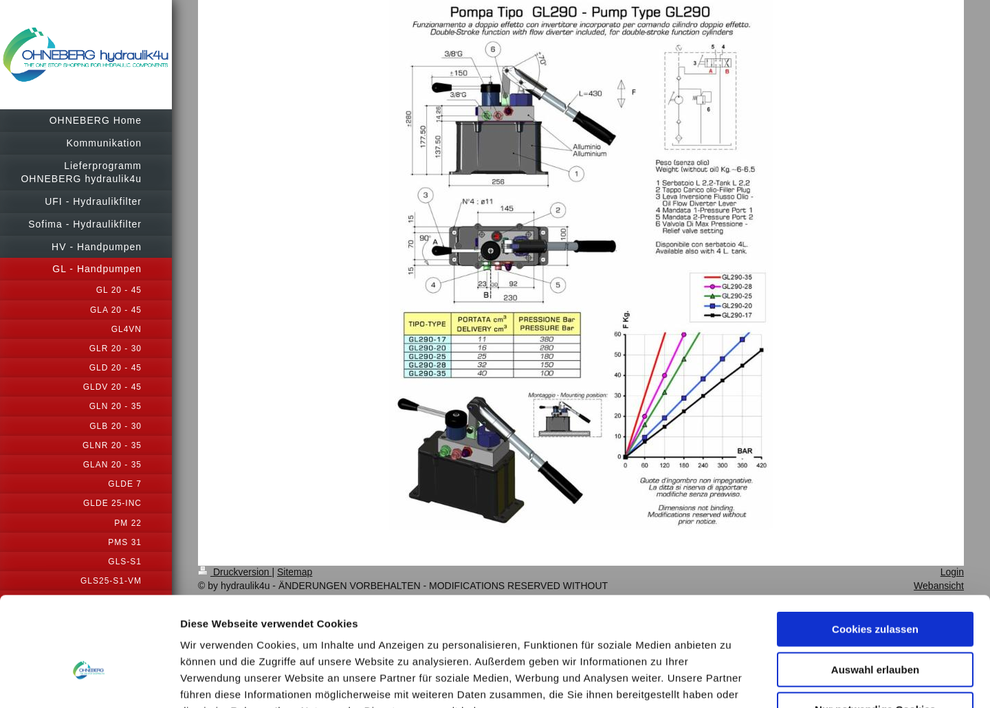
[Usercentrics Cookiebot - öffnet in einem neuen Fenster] (89, 681)
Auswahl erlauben (875, 580)
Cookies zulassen (875, 540)
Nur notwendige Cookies (875, 620)
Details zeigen (731, 681)
